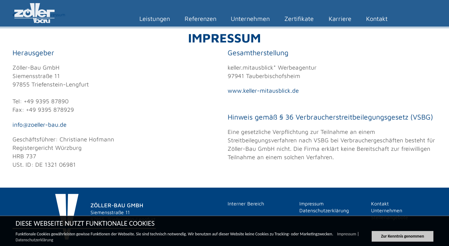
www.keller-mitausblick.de (263, 90)
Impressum (346, 235)
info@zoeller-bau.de (39, 124)
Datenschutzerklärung (34, 241)
